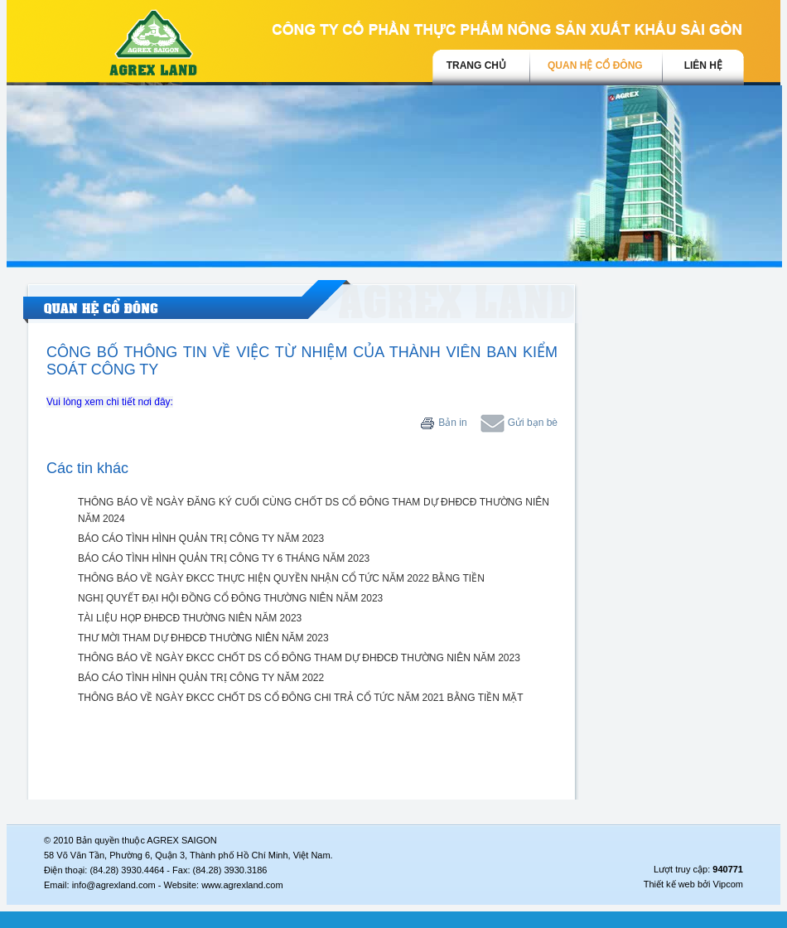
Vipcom (728, 884)
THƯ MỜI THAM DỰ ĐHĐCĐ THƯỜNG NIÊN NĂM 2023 (203, 638)
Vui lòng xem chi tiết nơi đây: (109, 402)
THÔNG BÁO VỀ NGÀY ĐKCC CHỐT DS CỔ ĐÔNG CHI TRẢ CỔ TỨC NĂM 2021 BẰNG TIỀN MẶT (301, 697)
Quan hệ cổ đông (595, 65)
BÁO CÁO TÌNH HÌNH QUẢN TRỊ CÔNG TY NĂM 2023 (201, 538)
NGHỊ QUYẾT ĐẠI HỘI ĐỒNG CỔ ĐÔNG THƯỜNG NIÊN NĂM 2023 (230, 598)
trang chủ (476, 65)
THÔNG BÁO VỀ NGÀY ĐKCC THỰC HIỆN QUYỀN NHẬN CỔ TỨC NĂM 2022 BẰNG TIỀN (281, 578)
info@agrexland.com (114, 885)
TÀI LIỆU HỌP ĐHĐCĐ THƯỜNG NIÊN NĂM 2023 (190, 618)
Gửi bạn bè (519, 422)
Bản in (443, 422)
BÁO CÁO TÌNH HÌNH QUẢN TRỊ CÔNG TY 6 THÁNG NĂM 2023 (223, 558)
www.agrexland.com (241, 885)
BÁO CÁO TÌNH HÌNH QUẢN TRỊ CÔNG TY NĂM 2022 (201, 678)
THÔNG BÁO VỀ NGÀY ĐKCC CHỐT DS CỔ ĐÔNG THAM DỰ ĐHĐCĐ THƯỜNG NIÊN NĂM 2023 (299, 658)
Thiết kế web (669, 884)
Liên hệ (703, 65)
